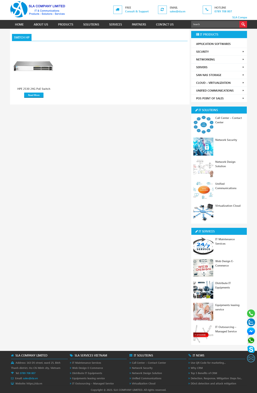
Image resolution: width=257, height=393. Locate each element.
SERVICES (115, 24)
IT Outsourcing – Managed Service (93, 383)
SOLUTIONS (91, 24)
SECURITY (220, 51)
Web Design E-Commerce (87, 367)
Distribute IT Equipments (87, 373)
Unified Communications (146, 378)
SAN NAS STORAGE (220, 75)
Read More (34, 95)
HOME (19, 24)
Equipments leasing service (88, 378)
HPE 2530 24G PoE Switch (33, 89)
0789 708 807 (223, 11)
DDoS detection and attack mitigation (213, 383)
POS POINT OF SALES (220, 98)
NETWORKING (220, 59)
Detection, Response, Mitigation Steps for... (216, 378)
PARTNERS (139, 24)
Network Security (226, 140)
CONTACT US (165, 24)
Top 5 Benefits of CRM (204, 373)
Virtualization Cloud (227, 205)
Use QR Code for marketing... (208, 362)
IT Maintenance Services (86, 362)
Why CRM (197, 367)
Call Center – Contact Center (149, 362)
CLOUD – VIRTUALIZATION (220, 83)
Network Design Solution (147, 373)
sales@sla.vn (177, 11)
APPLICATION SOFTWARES (213, 44)
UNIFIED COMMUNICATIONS (220, 90)
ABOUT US (41, 24)
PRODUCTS (65, 24)
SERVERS (220, 67)
